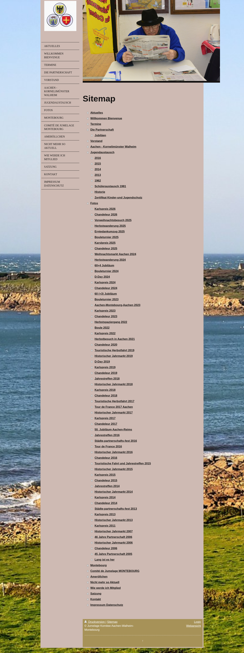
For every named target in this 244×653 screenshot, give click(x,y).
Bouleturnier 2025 (106, 237)
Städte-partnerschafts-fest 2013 (116, 508)
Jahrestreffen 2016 (107, 435)
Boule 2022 (102, 327)
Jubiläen (100, 135)
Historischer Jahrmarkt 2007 (114, 531)
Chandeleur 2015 (106, 480)
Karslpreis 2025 (105, 242)
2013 (98, 174)
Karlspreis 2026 (105, 208)
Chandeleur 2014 (106, 503)
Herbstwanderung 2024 (110, 259)
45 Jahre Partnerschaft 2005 (113, 553)
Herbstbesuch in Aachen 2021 (115, 338)
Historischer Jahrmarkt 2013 (114, 520)
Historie (100, 191)
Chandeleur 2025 (106, 248)
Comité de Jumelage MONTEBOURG (114, 570)
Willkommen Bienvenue (106, 118)
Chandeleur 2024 (106, 288)
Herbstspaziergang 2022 (111, 321)
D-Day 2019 (102, 361)
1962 (98, 180)
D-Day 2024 (102, 276)
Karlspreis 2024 (105, 282)
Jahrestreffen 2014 (107, 486)
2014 (98, 169)
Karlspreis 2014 (105, 497)
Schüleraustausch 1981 (110, 186)
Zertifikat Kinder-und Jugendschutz (118, 197)
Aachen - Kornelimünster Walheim (113, 146)
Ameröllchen (98, 576)
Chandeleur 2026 (106, 214)
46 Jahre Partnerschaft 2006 (113, 536)
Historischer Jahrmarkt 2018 (114, 384)
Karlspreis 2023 (105, 310)
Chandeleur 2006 (106, 548)
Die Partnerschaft (102, 129)
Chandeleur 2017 (106, 423)
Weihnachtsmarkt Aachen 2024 (115, 254)
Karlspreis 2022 (105, 333)
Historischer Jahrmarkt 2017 (114, 412)
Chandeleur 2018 (106, 395)
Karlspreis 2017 (105, 418)
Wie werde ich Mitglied (105, 587)
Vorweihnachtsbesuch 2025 (113, 220)
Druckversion (95, 621)
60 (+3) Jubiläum (106, 293)
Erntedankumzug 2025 (110, 231)
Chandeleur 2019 (106, 372)
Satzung (95, 593)
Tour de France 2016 (108, 446)
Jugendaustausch (102, 152)
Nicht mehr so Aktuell (104, 582)
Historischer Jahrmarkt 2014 (114, 491)
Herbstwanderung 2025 (110, 225)
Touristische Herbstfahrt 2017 (114, 401)
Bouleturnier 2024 (106, 271)
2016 (98, 157)
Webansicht (193, 625)
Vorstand (96, 140)
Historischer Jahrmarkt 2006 (114, 542)
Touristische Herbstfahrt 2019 (114, 350)
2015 (98, 163)
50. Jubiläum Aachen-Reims (113, 429)
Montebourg (98, 565)
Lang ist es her (104, 559)
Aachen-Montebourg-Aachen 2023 (117, 305)
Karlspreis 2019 (105, 367)
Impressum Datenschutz (106, 604)
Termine (95, 123)
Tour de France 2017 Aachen (114, 406)
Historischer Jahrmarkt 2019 (114, 355)
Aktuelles (96, 112)
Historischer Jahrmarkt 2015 (114, 469)
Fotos (94, 203)
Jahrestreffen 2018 (107, 378)
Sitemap (112, 621)
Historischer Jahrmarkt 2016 (114, 452)
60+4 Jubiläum (104, 265)
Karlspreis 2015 (105, 474)
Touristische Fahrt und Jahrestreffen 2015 (123, 463)
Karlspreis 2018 (105, 389)
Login (197, 621)
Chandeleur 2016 (106, 457)
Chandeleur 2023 (106, 316)
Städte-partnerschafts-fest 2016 (116, 440)
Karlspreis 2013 (105, 514)
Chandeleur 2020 (106, 344)
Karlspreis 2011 (105, 525)
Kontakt (95, 599)
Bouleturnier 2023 (106, 299)
